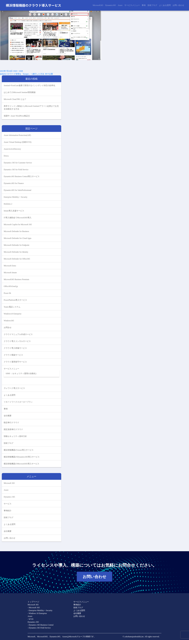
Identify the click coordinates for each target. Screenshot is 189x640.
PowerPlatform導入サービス (15, 300)
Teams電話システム (12, 307)
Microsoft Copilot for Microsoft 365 (18, 224)
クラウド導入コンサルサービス (17, 341)
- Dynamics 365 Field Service (39, 628)
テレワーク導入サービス (14, 388)
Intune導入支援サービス (14, 211)
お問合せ (7, 327)
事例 (144, 5)
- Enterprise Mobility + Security (40, 610)
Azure (120, 5)
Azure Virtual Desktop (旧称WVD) (17, 142)
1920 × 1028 (18, 71)
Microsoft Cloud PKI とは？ (15, 99)
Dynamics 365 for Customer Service (18, 163)
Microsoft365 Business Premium (16, 279)
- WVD (30, 619)
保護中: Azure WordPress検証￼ (17, 116)
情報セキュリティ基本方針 (15, 436)
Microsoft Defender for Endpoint (16, 245)
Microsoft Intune (10, 273)
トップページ (33, 602)
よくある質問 (165, 5)
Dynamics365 (110, 5)
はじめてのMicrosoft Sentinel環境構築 (20, 92)
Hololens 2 (8, 204)
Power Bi (7, 293)
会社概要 (7, 416)
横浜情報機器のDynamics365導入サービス (22, 457)
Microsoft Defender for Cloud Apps (17, 238)
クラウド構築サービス (13, 355)
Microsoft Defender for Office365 (17, 259)
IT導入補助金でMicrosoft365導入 (17, 218)
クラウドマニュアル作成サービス (18, 334)
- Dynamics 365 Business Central (40, 625)
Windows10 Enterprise (12, 314)
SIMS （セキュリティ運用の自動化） (22, 373)
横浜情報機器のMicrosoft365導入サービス (21, 464)
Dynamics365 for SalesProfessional (17, 190)
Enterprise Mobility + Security (15, 197)
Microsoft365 (98, 5)
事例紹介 (7, 511)
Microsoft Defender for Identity (16, 252)
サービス (7, 504)
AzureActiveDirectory (12, 149)
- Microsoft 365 (34, 608)
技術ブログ (152, 5)
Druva (6, 156)
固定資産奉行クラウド (13, 429)
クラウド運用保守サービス (15, 362)
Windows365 (9, 321)
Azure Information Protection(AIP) (17, 135)
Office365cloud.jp (11, 286)
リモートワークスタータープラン (18, 402)
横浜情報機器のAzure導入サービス (19, 450)
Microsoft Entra (10, 266)
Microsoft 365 (9, 483)
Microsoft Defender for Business (16, 231)
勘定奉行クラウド (11, 422)
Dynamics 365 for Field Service (16, 170)
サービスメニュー (132, 5)
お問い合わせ (178, 5)
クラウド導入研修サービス (15, 348)
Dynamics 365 (9, 497)
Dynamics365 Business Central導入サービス (22, 176)
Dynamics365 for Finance (14, 183)
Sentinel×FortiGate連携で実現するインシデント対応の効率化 (29, 85)
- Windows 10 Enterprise (37, 613)
